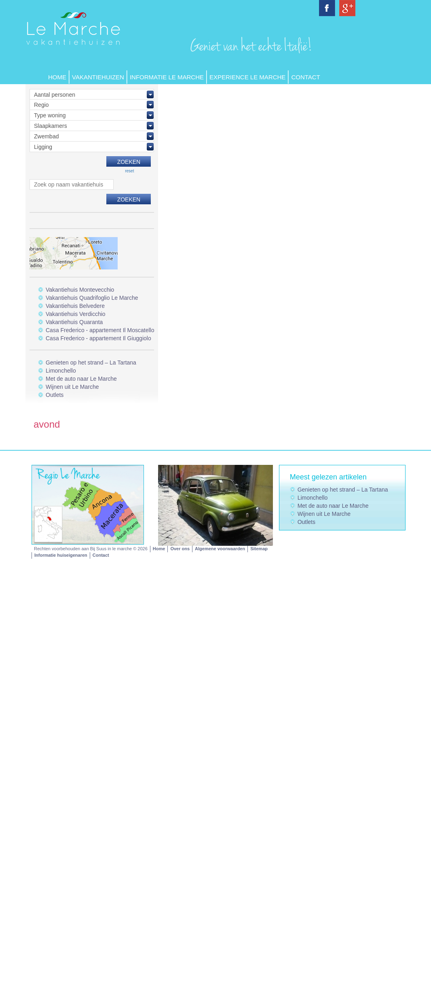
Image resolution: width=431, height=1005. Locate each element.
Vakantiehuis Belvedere (75, 306)
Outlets (54, 395)
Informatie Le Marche (167, 77)
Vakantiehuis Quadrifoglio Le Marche (92, 298)
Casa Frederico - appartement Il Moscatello (100, 330)
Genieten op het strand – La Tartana (91, 362)
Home (57, 77)
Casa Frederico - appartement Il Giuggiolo (98, 338)
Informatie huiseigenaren (60, 555)
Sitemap (259, 548)
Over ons (180, 548)
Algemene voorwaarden (220, 548)
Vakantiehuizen (98, 77)
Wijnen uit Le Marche (72, 387)
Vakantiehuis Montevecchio (80, 289)
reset (129, 171)
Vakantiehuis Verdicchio (76, 314)
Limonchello (61, 370)
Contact (305, 77)
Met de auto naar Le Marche (81, 378)
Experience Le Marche (247, 77)
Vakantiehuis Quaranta (74, 322)
